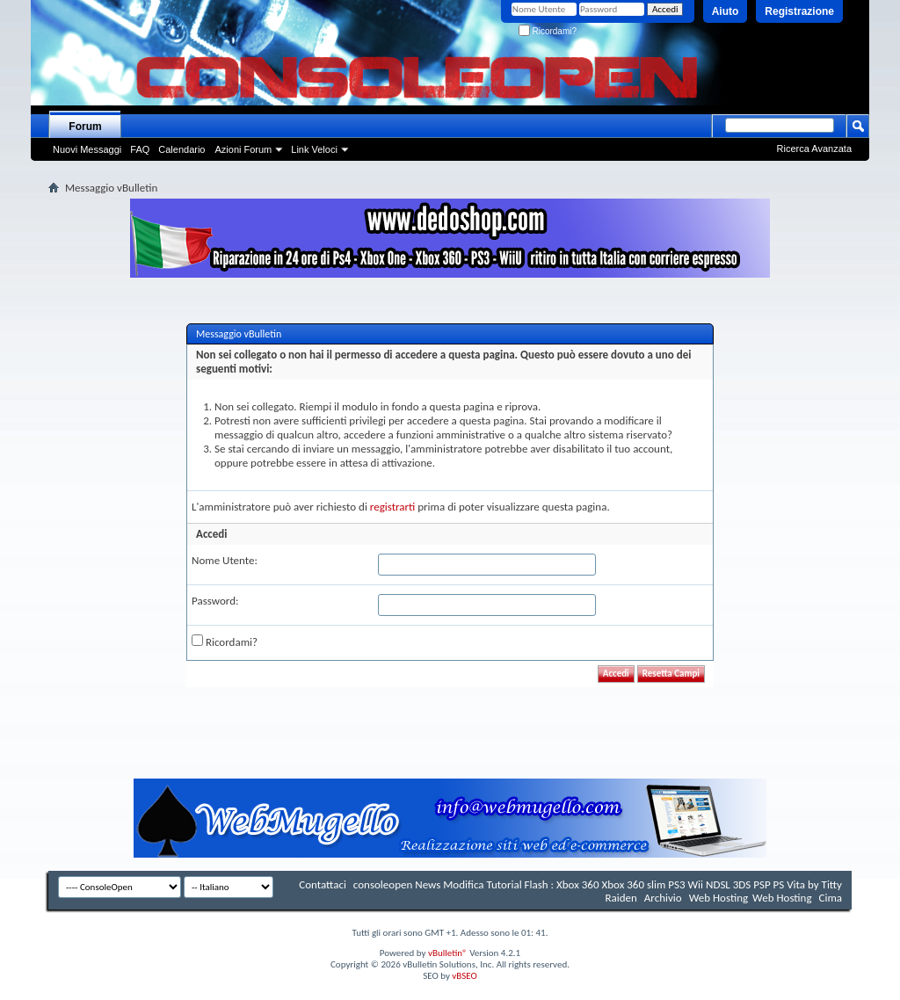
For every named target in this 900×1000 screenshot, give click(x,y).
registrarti (393, 506)
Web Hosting (718, 897)
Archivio (663, 897)
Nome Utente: (225, 560)
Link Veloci (314, 149)
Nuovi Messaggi (87, 149)
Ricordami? (548, 31)
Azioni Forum (243, 149)
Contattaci (322, 884)
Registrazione (799, 11)
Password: (215, 600)
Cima (830, 897)
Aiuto (725, 11)
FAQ (139, 149)
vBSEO (464, 976)
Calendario (181, 149)
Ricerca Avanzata (814, 148)
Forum (85, 126)
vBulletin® (448, 953)
